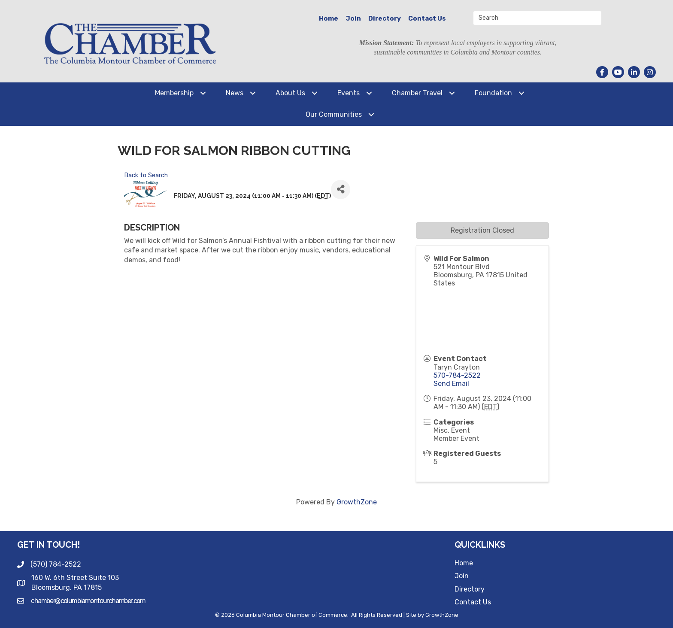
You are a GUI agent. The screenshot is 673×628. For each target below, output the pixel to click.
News (234, 93)
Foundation (493, 93)
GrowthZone (356, 502)
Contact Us (427, 18)
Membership (174, 93)
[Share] (340, 189)
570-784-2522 (457, 375)
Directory (384, 18)
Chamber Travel (417, 93)
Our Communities (334, 114)
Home (328, 18)
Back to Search (146, 175)
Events (348, 93)
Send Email (451, 383)
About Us (290, 93)
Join (353, 18)
